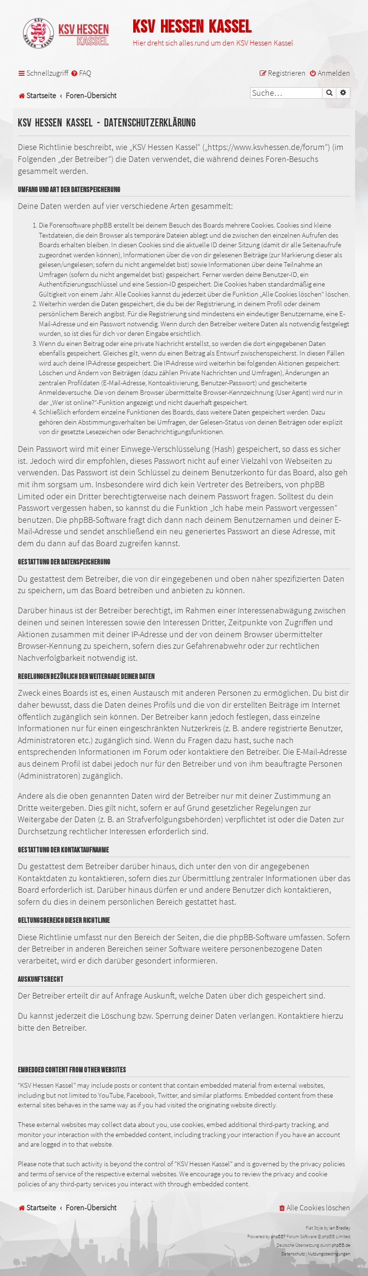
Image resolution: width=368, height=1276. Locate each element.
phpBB (277, 1236)
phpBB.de (341, 1245)
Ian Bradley (339, 1228)
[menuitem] (80, 73)
